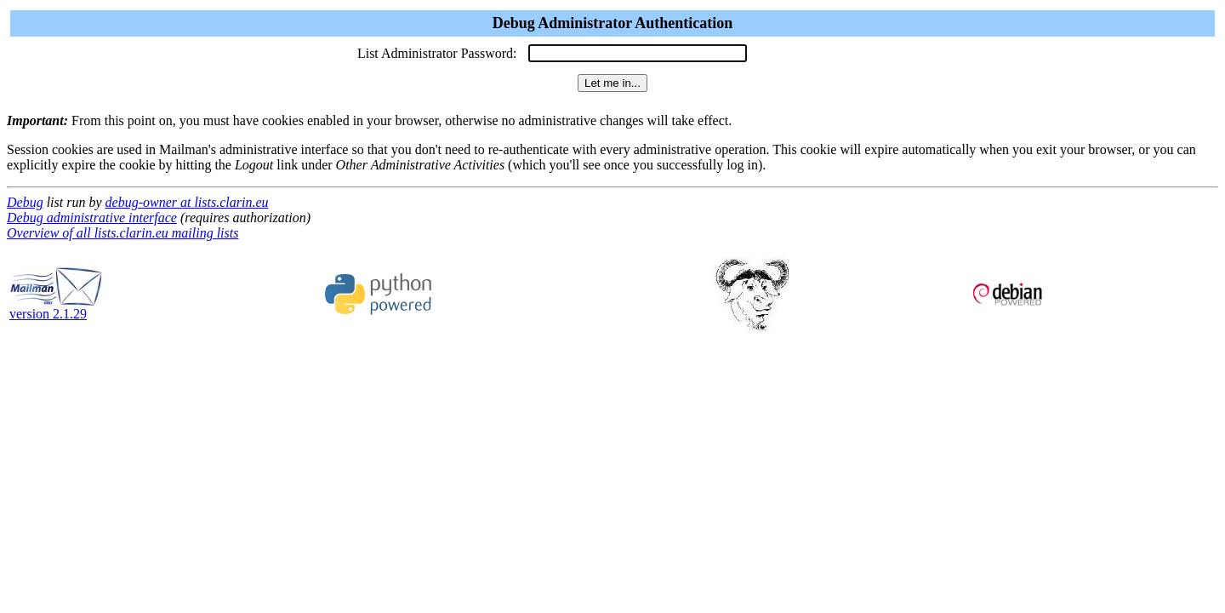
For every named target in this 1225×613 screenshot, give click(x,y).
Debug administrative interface (92, 217)
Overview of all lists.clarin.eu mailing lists (122, 233)
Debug (25, 202)
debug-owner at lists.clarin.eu (187, 202)
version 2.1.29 (56, 308)
